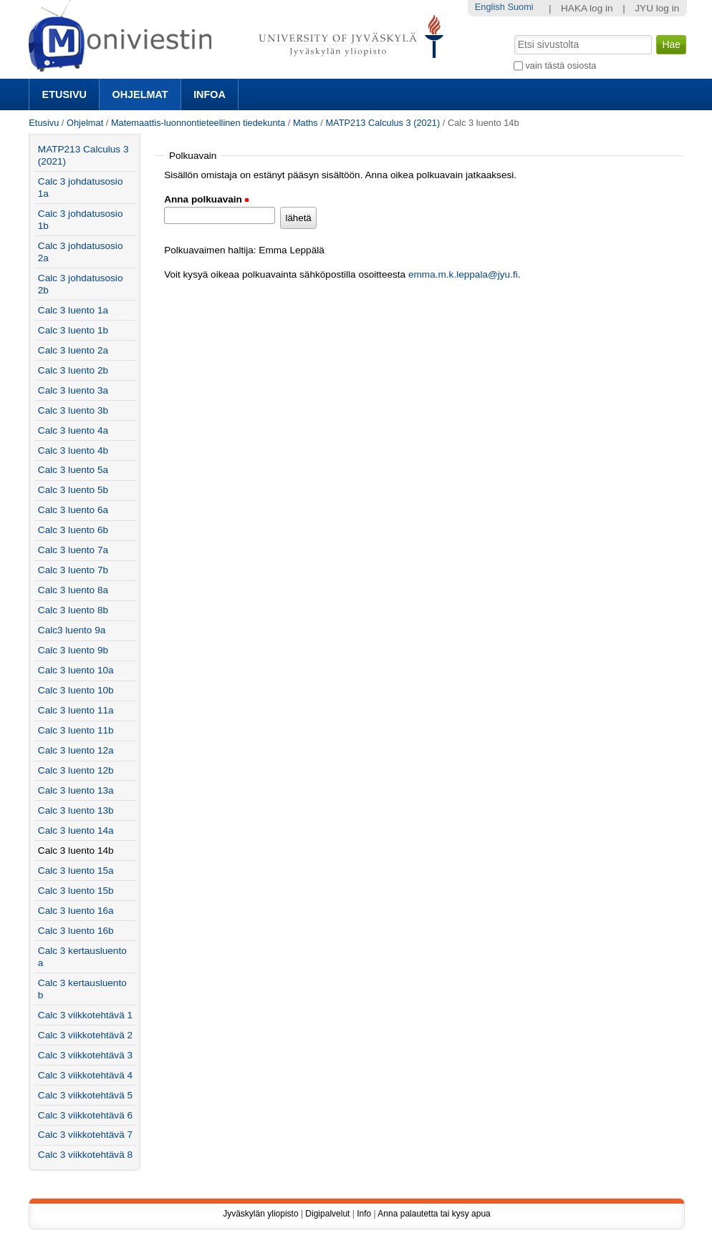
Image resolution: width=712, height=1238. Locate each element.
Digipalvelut (327, 1214)
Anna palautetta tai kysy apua (433, 1214)
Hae (513, 33)
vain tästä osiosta (560, 65)
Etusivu (64, 94)
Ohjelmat (140, 94)
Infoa (209, 94)
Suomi (520, 6)
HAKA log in (587, 8)
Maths (305, 122)
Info (364, 1214)
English (490, 6)
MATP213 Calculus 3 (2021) (382, 122)
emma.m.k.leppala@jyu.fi (463, 274)
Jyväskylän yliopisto (260, 1214)
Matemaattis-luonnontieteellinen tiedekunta (198, 122)
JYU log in (657, 8)
